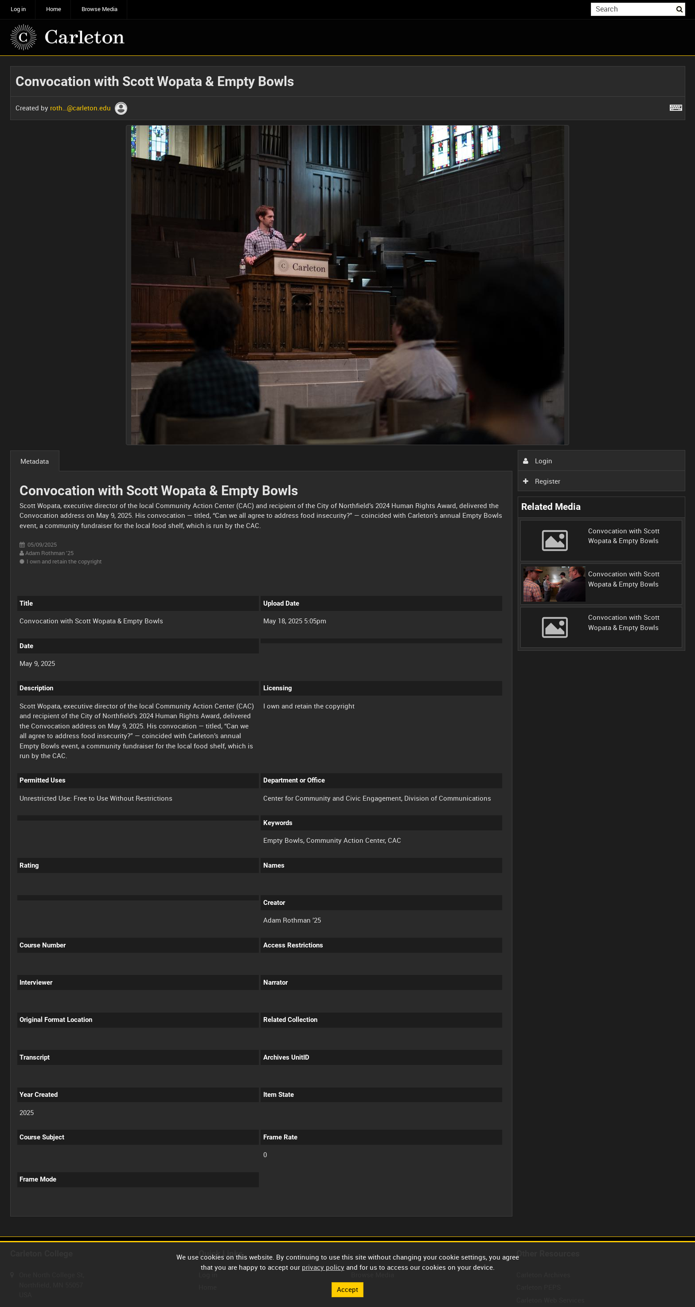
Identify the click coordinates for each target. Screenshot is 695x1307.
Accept (347, 1289)
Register (541, 481)
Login (537, 460)
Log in (18, 9)
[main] (347, 646)
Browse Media (99, 9)
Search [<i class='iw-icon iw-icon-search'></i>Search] (680, 8)
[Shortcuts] (676, 106)
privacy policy (323, 1267)
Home (53, 9)
